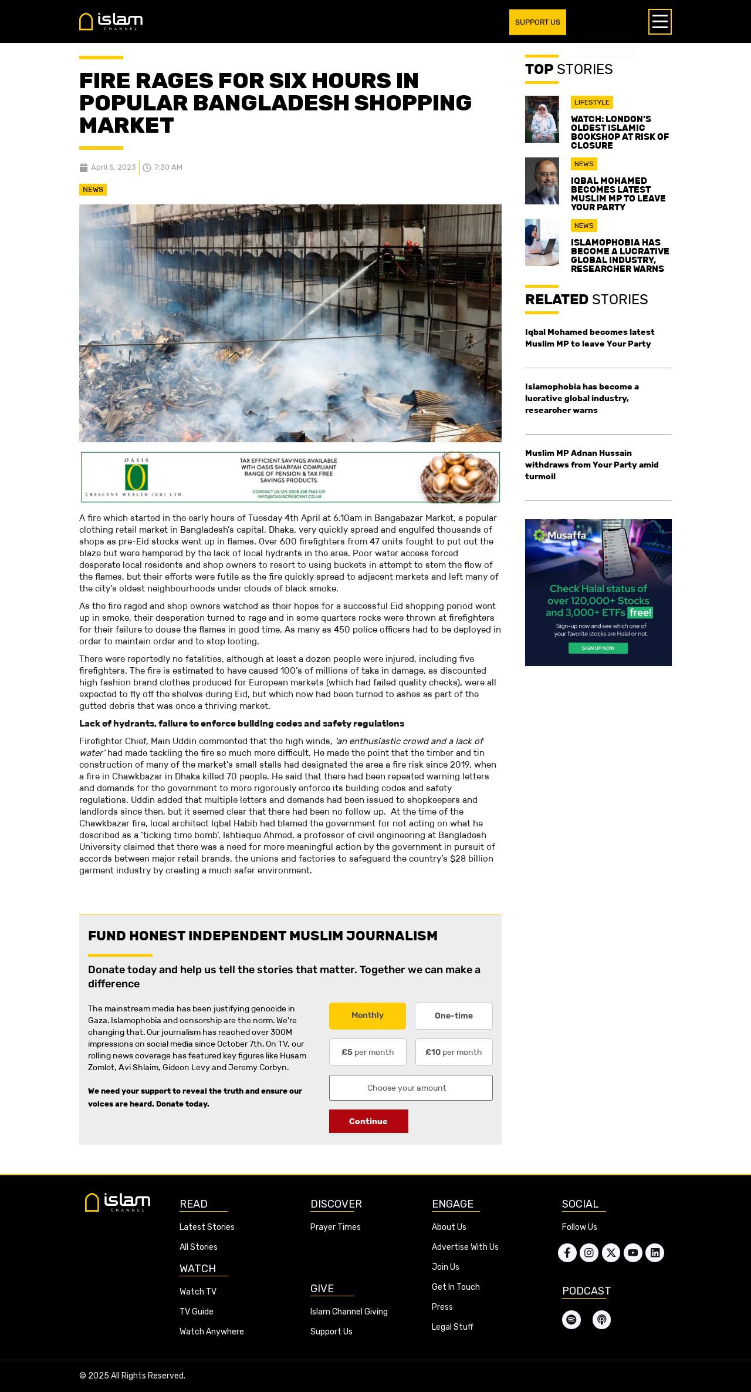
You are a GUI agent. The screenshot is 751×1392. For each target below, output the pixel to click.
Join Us (445, 1267)
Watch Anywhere (212, 1332)
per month (367, 1052)
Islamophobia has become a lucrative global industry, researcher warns (620, 255)
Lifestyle (592, 102)
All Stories (199, 1247)
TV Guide (197, 1312)
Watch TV (198, 1292)
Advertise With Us (465, 1247)
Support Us (331, 1332)
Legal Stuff (452, 1327)
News (93, 189)
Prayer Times (335, 1227)
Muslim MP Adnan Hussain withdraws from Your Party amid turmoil (592, 465)
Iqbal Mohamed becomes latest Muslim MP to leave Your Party (618, 194)
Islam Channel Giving (349, 1312)
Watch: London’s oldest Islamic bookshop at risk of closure (620, 132)
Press (442, 1307)
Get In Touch (456, 1287)
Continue (368, 1121)
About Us (449, 1227)
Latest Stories (207, 1227)
